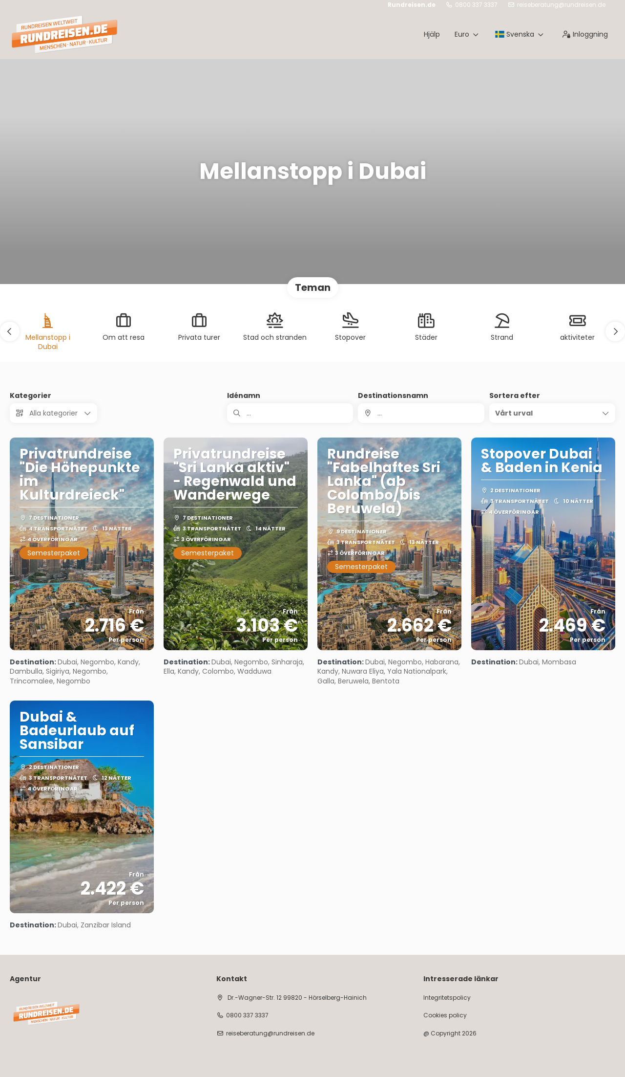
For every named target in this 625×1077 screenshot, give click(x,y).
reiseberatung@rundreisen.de (561, 5)
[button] (10, 331)
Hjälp (432, 34)
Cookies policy (445, 1015)
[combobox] (421, 413)
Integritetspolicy (447, 998)
